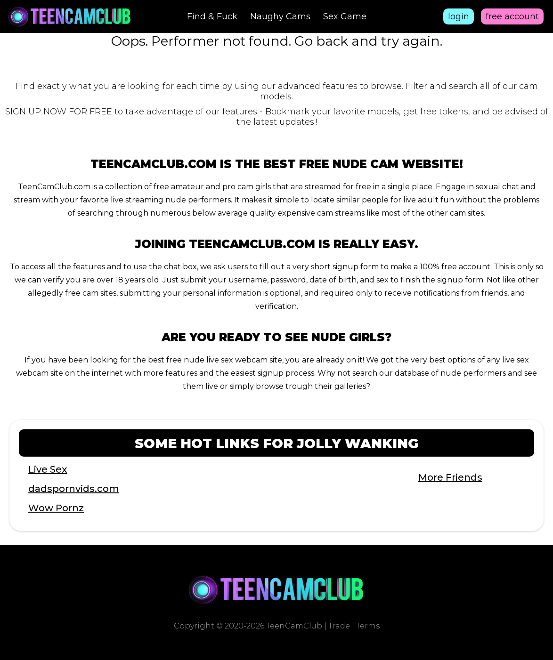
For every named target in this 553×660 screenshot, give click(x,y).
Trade (339, 625)
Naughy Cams (280, 16)
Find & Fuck (212, 16)
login (458, 16)
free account (512, 16)
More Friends (450, 477)
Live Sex (47, 469)
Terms (368, 625)
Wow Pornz (56, 508)
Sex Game (344, 16)
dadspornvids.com (73, 488)
